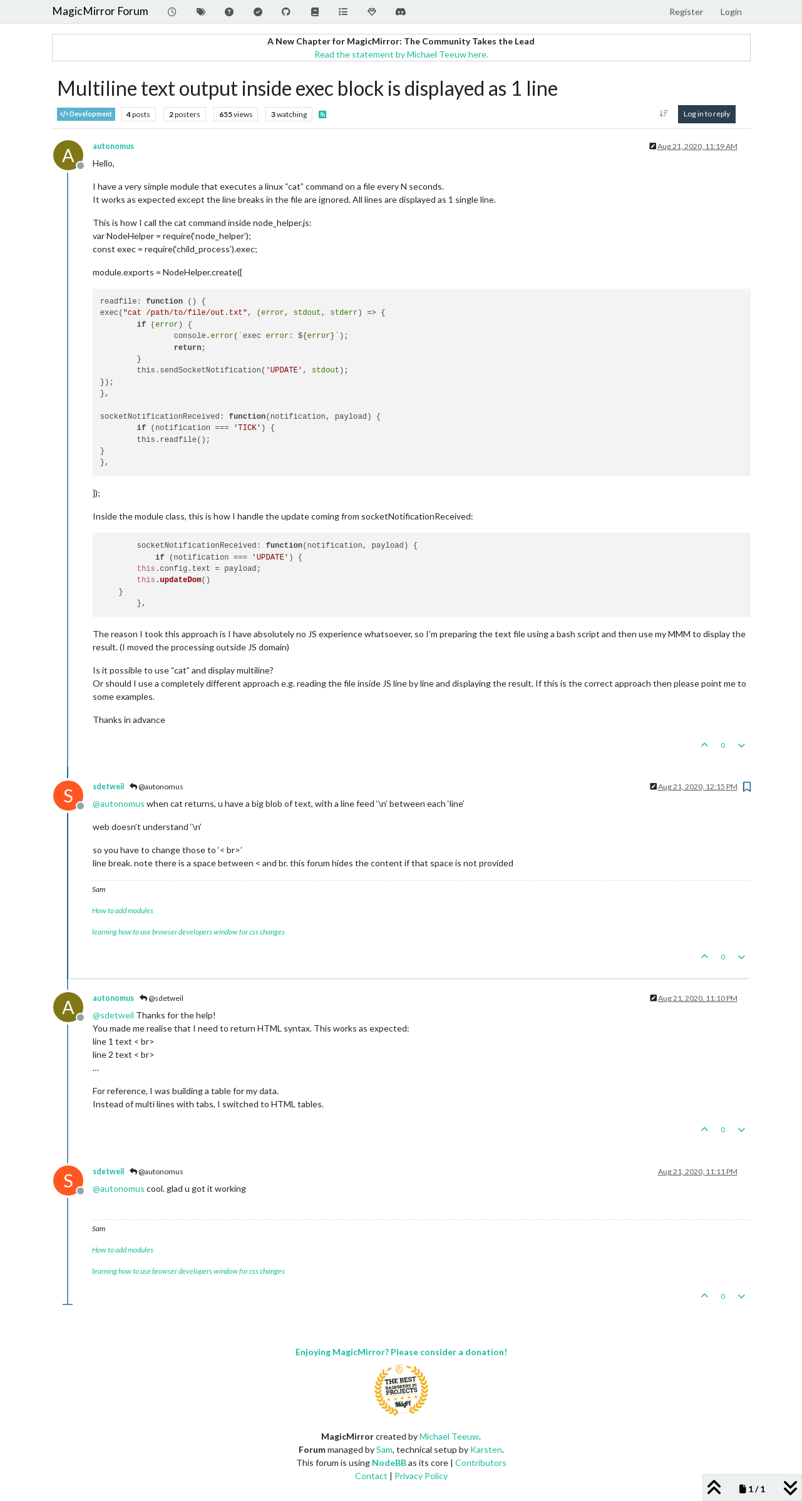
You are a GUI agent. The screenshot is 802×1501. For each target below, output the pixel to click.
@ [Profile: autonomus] (119, 803)
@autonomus (156, 786)
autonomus (113, 146)
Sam (384, 1449)
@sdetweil (161, 998)
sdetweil (108, 786)
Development (86, 114)
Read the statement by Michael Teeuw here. (401, 54)
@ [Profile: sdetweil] (113, 1015)
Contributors (480, 1462)
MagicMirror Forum (100, 11)
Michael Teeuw (449, 1436)
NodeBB (389, 1462)
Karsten (486, 1449)
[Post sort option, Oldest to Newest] (663, 114)
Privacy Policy (421, 1475)
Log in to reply (707, 113)
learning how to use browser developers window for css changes (188, 931)
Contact (371, 1475)
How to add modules (122, 910)
